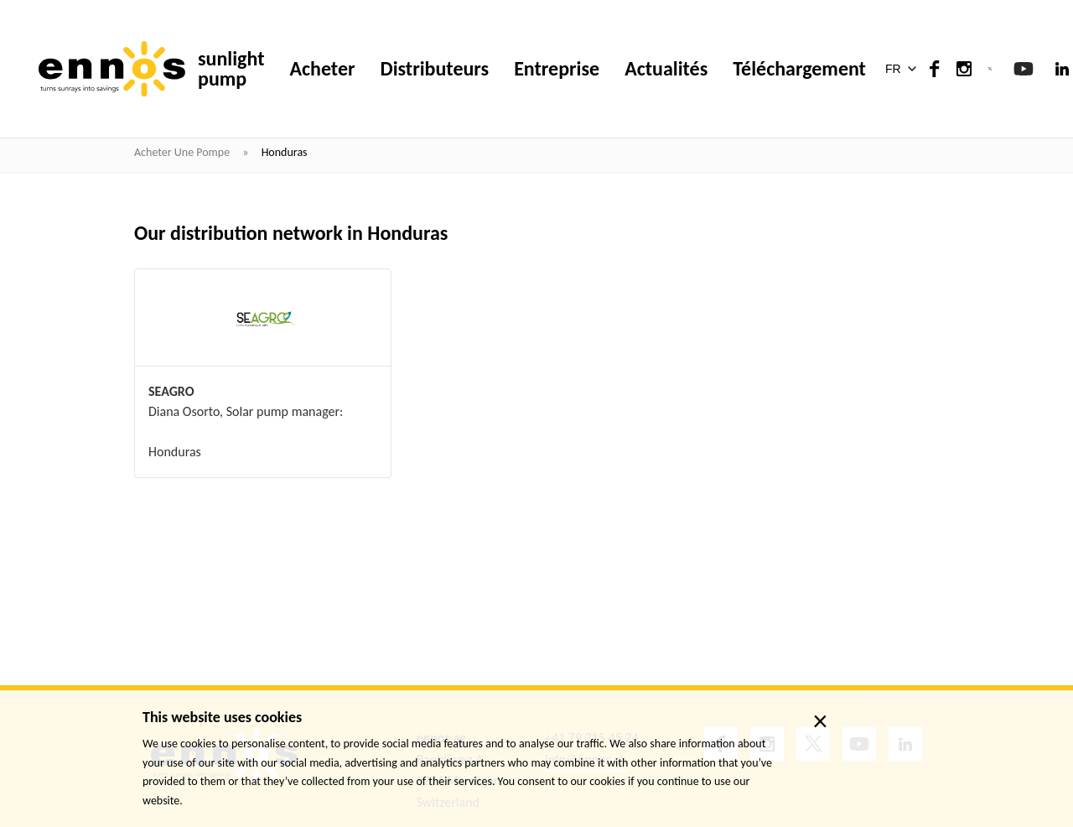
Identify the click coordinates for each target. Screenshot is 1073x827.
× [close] (820, 721)
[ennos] (112, 69)
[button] (904, 69)
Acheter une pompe (183, 152)
